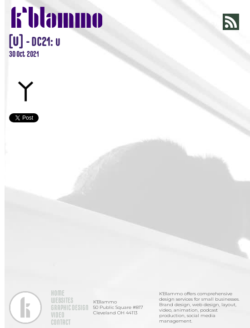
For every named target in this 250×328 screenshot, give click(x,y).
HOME (58, 293)
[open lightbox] (125, 63)
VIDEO (58, 314)
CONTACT (60, 322)
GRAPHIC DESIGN (70, 307)
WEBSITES (62, 300)
